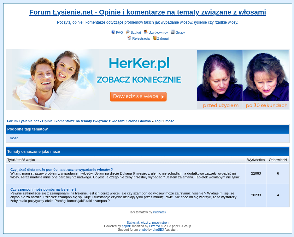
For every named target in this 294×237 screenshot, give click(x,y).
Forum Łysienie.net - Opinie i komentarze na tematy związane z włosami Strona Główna (79, 121)
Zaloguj (161, 38)
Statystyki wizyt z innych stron (147, 222)
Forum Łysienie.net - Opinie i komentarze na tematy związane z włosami (147, 12)
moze (169, 121)
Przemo (154, 226)
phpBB (126, 226)
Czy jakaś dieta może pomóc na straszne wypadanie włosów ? (61, 169)
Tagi (158, 121)
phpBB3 (158, 229)
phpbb (143, 229)
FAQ (117, 32)
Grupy (178, 32)
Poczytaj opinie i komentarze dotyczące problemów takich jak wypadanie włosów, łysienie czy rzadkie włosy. (147, 22)
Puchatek (159, 212)
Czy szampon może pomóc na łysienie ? (43, 189)
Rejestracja (138, 38)
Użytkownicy (156, 32)
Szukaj (133, 32)
